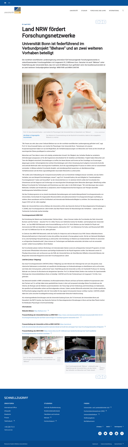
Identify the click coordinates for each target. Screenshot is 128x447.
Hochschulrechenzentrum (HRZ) (95, 411)
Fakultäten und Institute (51, 414)
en (9, 3)
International (114, 10)
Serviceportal (119, 426)
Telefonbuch (9, 421)
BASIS (109, 426)
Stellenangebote (89, 418)
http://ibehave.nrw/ (41, 311)
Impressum (95, 444)
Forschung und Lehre (98, 10)
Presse (6, 417)
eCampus (99, 426)
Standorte (7, 414)
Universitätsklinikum (92, 414)
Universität (74, 10)
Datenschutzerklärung (106, 444)
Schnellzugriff (16, 397)
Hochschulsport (50, 421)
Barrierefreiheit (119, 444)
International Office (10, 407)
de (5, 3)
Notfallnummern (89, 421)
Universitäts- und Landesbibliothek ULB (98, 407)
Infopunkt (7, 411)
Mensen (48, 418)
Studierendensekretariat (52, 411)
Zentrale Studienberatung (52, 407)
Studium (84, 10)
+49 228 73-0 (9, 427)
